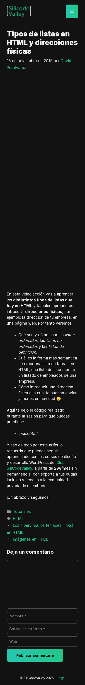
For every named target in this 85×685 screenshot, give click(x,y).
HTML (18, 518)
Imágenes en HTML (30, 539)
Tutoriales (22, 511)
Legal (61, 678)
